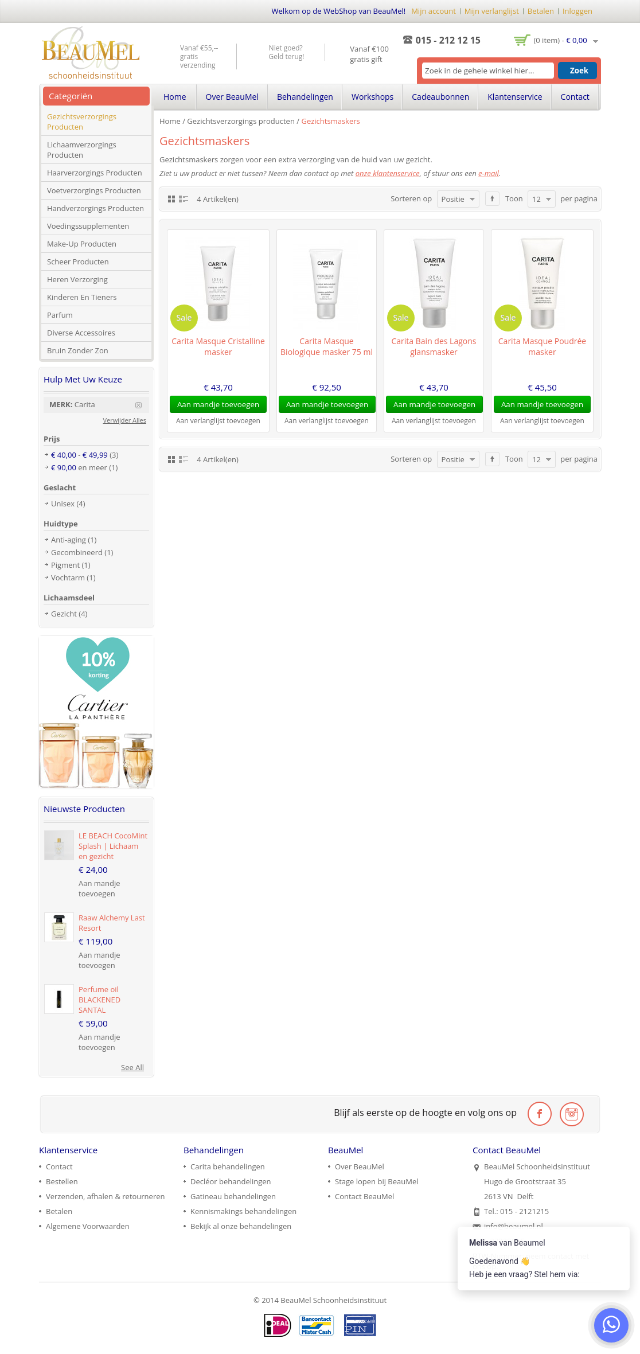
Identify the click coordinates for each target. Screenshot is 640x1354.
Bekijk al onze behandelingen (240, 1226)
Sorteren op (411, 198)
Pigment (65, 565)
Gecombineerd (77, 552)
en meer (79, 467)
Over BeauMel (232, 96)
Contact (575, 96)
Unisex (63, 503)
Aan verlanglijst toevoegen (218, 421)
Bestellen (62, 1181)
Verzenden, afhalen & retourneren (105, 1196)
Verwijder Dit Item (142, 405)
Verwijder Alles (125, 420)
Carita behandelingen (227, 1166)
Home (170, 121)
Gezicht (64, 613)
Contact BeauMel (364, 1196)
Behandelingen (305, 96)
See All (132, 1067)
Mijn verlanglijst (492, 11)
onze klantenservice (388, 173)
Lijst (183, 198)
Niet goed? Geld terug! (287, 52)
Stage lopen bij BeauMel (377, 1181)
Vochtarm (68, 577)
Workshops (372, 96)
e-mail (488, 173)
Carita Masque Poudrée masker (542, 346)
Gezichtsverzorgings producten (241, 121)
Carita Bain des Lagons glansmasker (434, 346)
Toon (514, 198)
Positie (453, 199)
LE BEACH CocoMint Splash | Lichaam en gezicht (113, 845)
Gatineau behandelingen (233, 1196)
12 (536, 199)
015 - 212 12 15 (448, 40)
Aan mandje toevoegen (99, 888)
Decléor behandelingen (230, 1181)
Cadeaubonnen (440, 96)
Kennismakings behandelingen (243, 1211)
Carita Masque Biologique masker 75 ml (326, 346)
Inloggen (577, 11)
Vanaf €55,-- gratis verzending (199, 56)
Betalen (541, 11)
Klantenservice (514, 96)
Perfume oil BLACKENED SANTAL (99, 999)
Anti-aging (68, 539)
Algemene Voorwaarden (88, 1226)
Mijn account (433, 11)
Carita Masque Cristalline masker (218, 346)
